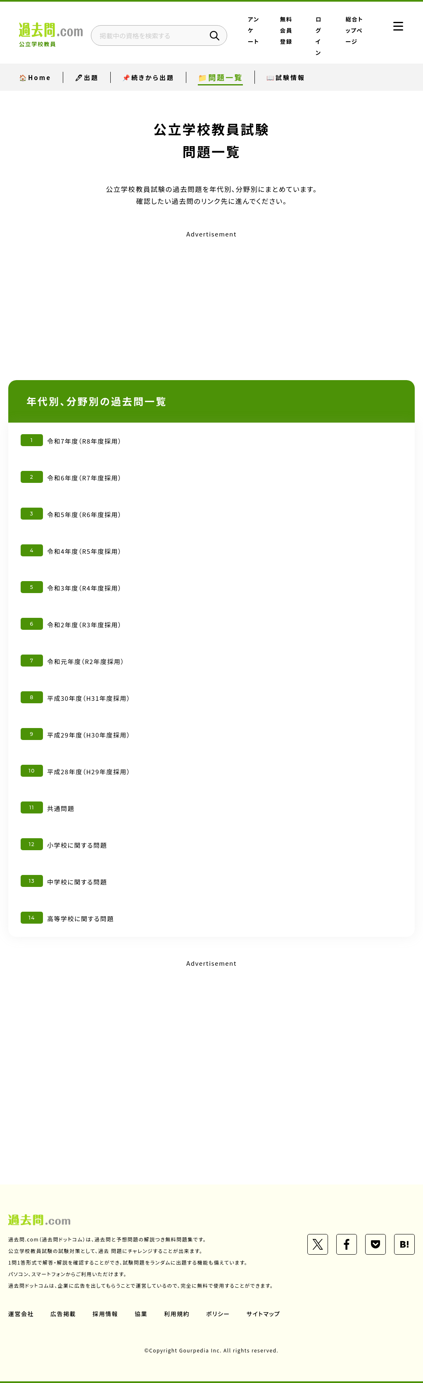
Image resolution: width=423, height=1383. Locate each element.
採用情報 (105, 1314)
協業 (141, 1314)
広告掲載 (63, 1314)
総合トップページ (355, 30)
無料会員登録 (286, 30)
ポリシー (218, 1314)
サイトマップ (263, 1314)
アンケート (253, 30)
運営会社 (21, 1314)
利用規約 (177, 1314)
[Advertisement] (211, 298)
